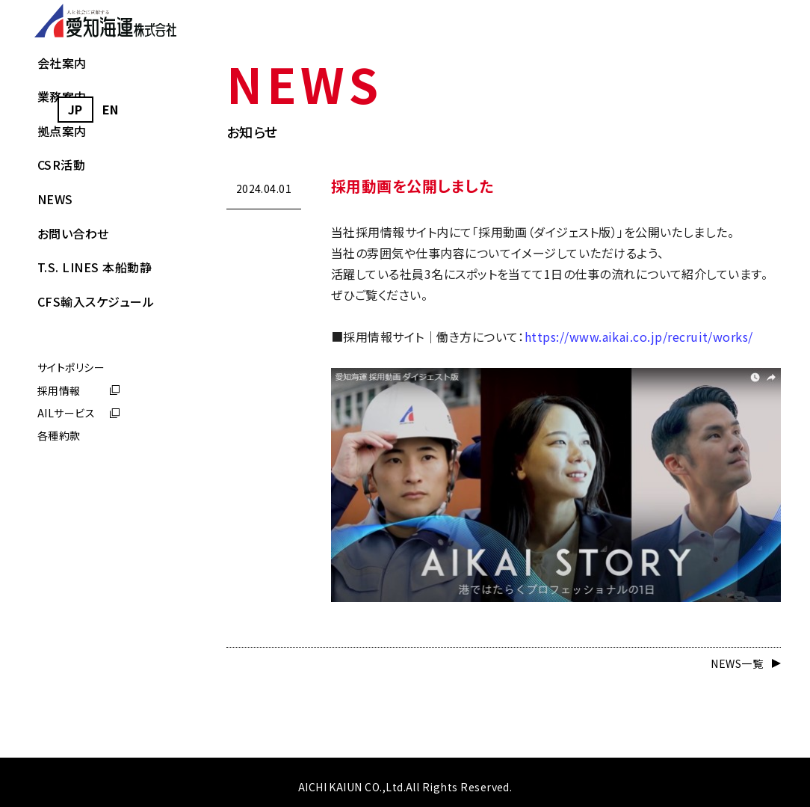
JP (75, 109)
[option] (110, 109)
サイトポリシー (71, 464)
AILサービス (66, 510)
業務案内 (62, 194)
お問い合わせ (73, 330)
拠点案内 (62, 227)
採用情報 (59, 486)
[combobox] (75, 109)
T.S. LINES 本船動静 (94, 364)
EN (110, 109)
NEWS (55, 295)
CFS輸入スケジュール (95, 398)
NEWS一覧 (737, 663)
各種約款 (59, 532)
